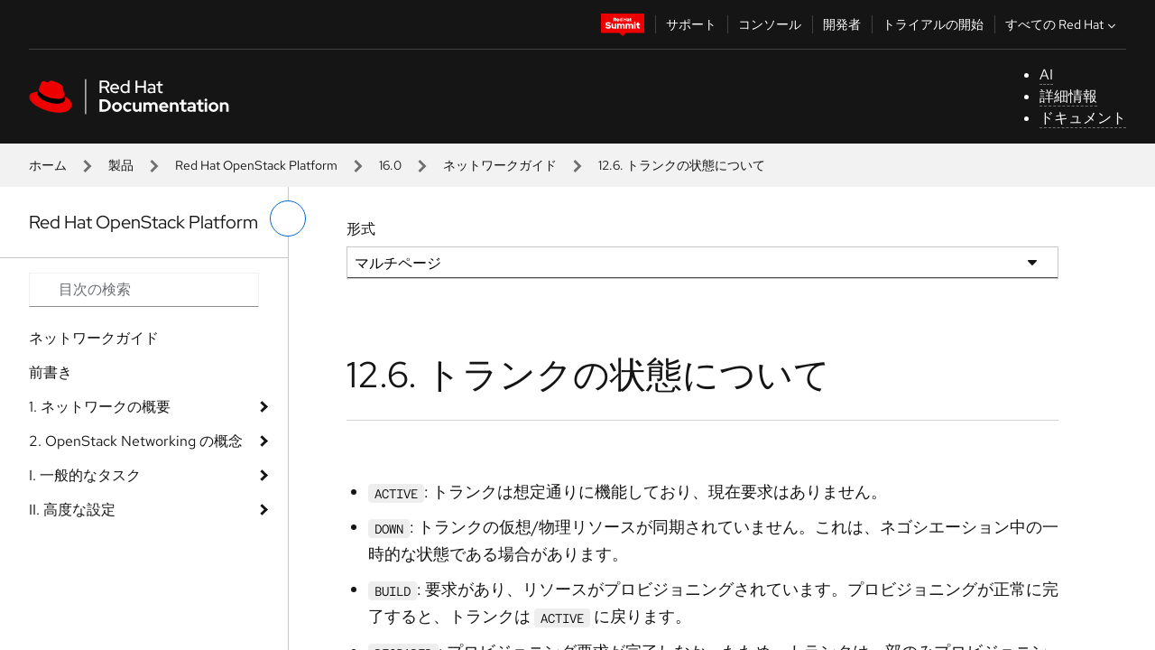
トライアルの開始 (933, 24)
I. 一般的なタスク (85, 475)
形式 (360, 228)
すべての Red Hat (1062, 24)
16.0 (390, 165)
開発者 (842, 24)
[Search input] (144, 290)
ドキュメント (1083, 117)
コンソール (769, 24)
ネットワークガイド (500, 165)
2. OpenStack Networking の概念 (136, 441)
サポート (691, 24)
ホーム (48, 165)
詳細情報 (1068, 96)
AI (1046, 74)
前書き (50, 372)
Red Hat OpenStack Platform (256, 165)
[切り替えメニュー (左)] (288, 218)
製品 (121, 165)
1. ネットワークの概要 (100, 406)
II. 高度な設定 (72, 509)
